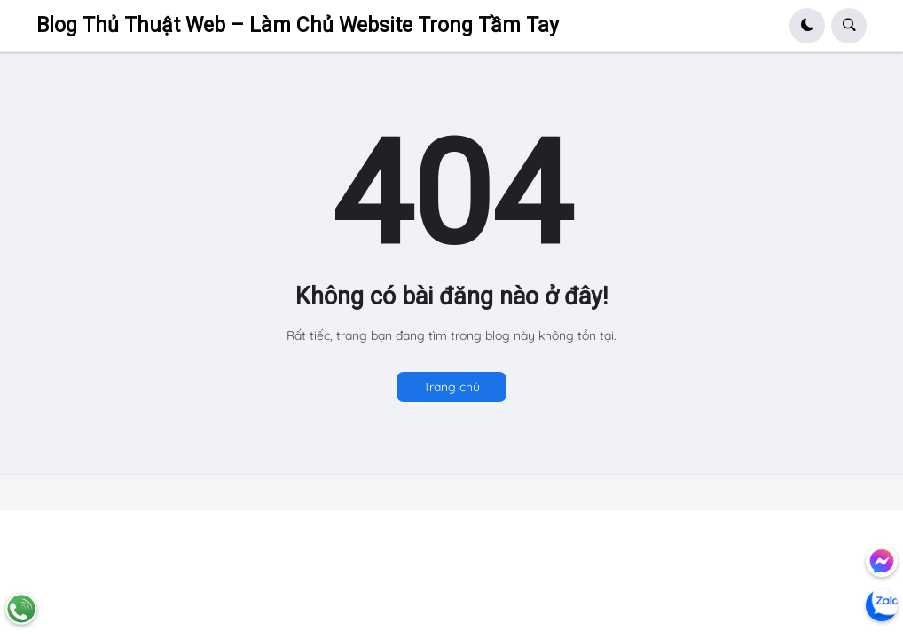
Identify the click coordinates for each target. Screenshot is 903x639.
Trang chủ (451, 387)
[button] (807, 25)
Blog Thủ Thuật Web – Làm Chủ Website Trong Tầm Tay (297, 25)
